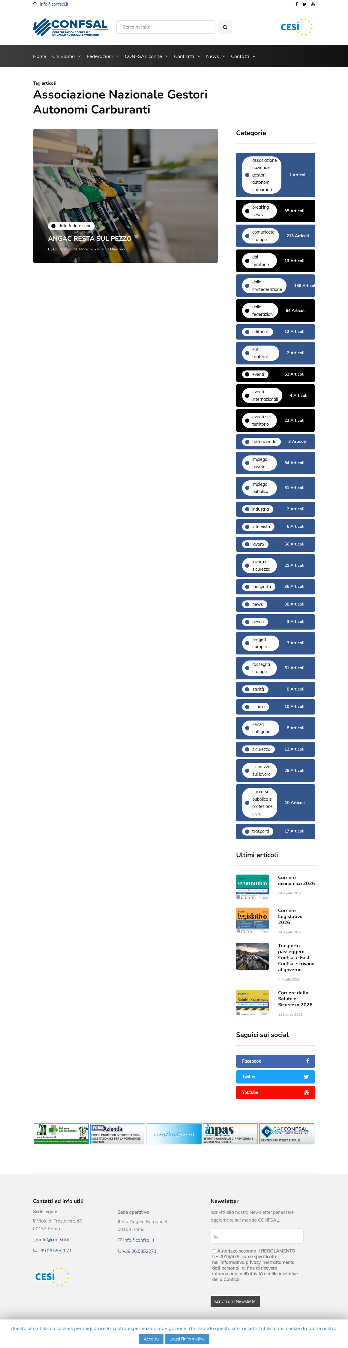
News (212, 56)
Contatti (240, 56)
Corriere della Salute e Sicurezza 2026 (295, 1008)
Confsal (59, 249)
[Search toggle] (225, 27)
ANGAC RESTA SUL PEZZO (90, 238)
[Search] (165, 27)
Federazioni (100, 56)
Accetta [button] (151, 1339)
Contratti (184, 56)
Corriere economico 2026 (296, 889)
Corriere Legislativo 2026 (290, 925)
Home (39, 56)
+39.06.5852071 (55, 1250)
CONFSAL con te (143, 56)
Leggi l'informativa (187, 1339)
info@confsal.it (54, 4)
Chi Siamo (63, 56)
